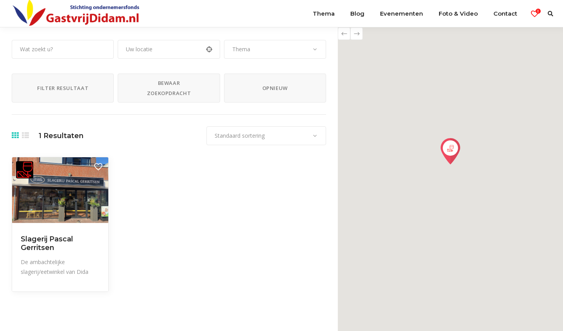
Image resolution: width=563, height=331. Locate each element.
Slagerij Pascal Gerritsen (47, 243)
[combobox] (275, 49)
